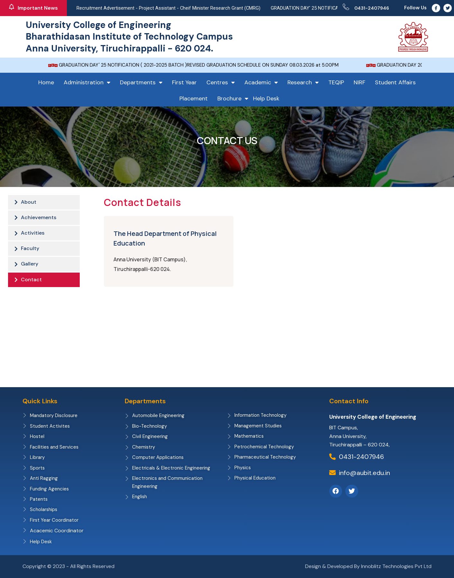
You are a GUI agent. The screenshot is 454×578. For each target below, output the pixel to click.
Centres (220, 82)
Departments (141, 82)
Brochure (232, 98)
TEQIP (336, 82)
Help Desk (266, 98)
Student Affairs (395, 82)
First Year (184, 82)
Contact (31, 282)
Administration (87, 82)
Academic (261, 82)
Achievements (38, 218)
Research (303, 82)
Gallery (29, 266)
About (28, 202)
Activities (32, 234)
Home (46, 82)
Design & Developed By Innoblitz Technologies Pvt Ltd (368, 566)
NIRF (359, 82)
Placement (193, 98)
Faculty (30, 250)
